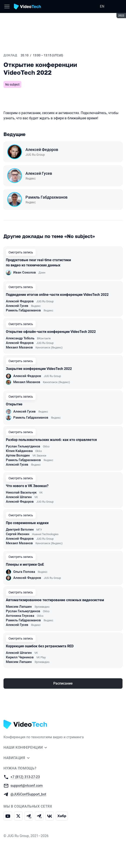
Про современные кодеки (27, 523)
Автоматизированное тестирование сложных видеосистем (55, 600)
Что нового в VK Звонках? (27, 486)
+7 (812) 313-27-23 (25, 776)
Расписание (63, 683)
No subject (12, 84)
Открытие (14, 404)
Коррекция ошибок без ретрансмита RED (40, 646)
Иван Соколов (24, 272)
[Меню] (7, 6)
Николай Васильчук (21, 492)
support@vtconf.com (26, 785)
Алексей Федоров (41, 149)
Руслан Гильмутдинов (23, 446)
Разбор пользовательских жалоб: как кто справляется (51, 440)
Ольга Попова (24, 571)
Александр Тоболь (20, 338)
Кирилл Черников (20, 657)
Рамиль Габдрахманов (46, 197)
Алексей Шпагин (19, 497)
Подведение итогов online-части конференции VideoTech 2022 (57, 295)
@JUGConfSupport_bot (28, 794)
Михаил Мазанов (19, 347)
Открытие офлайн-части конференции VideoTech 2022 (51, 332)
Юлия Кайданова (19, 451)
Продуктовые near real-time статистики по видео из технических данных (38, 262)
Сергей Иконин (17, 534)
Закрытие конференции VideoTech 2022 (39, 369)
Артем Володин (18, 455)
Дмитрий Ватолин (20, 529)
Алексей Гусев (38, 173)
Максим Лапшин (19, 606)
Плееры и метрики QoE (25, 564)
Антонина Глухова (20, 615)
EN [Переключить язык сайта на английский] (102, 6)
